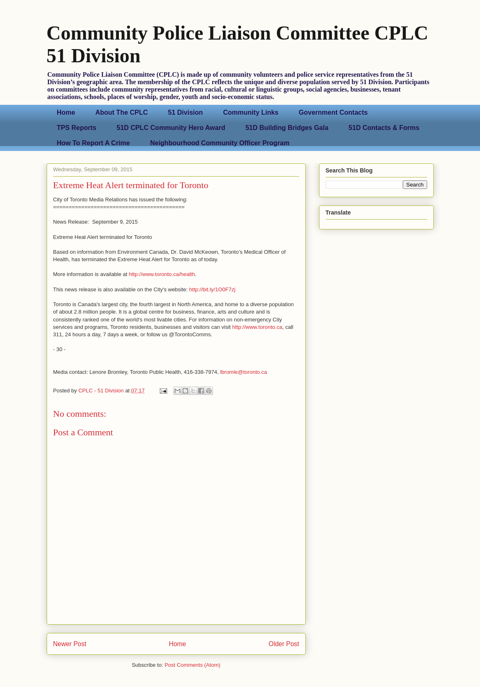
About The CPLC (121, 112)
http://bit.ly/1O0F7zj (212, 289)
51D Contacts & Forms (384, 127)
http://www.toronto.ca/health (162, 274)
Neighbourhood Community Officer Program (220, 142)
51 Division (185, 112)
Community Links (251, 112)
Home (66, 112)
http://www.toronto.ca (257, 327)
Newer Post (70, 643)
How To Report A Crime (93, 142)
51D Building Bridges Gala (287, 127)
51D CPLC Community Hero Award (171, 127)
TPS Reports (77, 127)
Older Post (284, 643)
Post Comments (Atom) (192, 665)
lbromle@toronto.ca (243, 372)
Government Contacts (333, 112)
